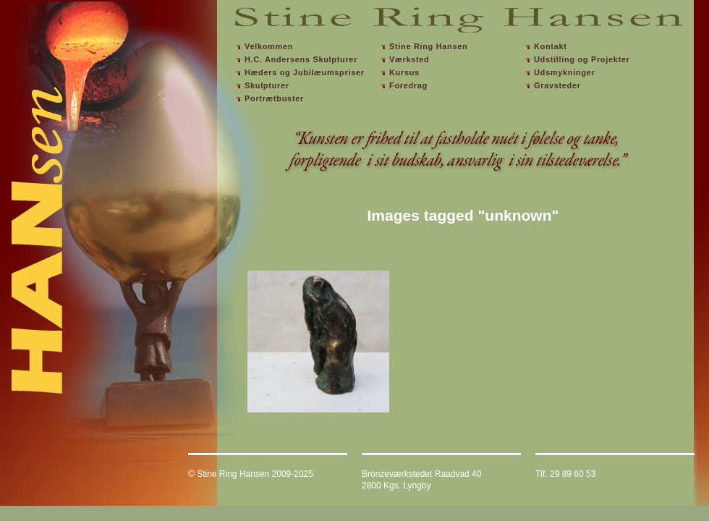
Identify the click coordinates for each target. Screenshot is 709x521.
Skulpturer (267, 85)
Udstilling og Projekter (582, 59)
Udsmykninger (564, 72)
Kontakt (550, 46)
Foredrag (408, 85)
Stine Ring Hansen (428, 46)
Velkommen (269, 46)
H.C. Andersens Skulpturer (301, 59)
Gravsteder (557, 85)
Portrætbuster (274, 98)
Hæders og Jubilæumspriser (305, 72)
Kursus (404, 72)
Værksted (409, 59)
